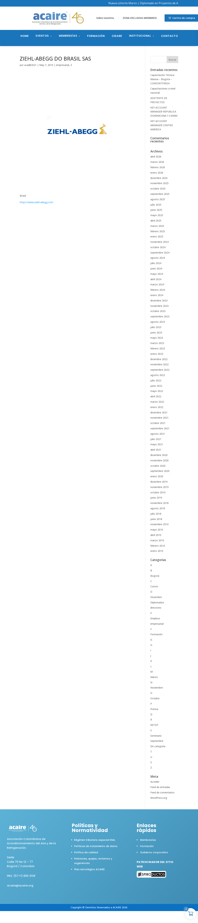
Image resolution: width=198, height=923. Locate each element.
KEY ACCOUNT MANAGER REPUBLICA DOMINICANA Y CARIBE (164, 111)
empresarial (62, 65)
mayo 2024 (156, 273)
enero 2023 (156, 353)
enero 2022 (156, 407)
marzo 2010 (157, 540)
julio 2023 (155, 327)
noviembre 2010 (159, 524)
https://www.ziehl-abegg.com (36, 202)
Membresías (68, 36)
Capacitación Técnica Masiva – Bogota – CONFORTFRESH (162, 79)
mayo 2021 (156, 444)
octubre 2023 (157, 311)
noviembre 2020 (159, 460)
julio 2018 (155, 513)
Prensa (154, 709)
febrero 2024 (157, 289)
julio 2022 (155, 380)
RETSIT (154, 725)
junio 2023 (156, 332)
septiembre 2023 (159, 316)
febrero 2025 (157, 231)
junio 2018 (156, 519)
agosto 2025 (157, 199)
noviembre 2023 (159, 305)
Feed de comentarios (162, 792)
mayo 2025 (156, 215)
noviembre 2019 (159, 487)
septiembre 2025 (159, 194)
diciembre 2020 (159, 455)
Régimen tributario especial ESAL (94, 840)
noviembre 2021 (159, 417)
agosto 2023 (157, 321)
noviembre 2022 (159, 364)
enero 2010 (156, 551)
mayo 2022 (156, 391)
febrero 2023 (157, 348)
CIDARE (117, 36)
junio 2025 (156, 209)
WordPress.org (158, 797)
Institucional (140, 36)
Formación (96, 36)
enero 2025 (156, 236)
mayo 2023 (156, 337)
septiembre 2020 (159, 471)
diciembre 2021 (159, 412)
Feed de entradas (160, 787)
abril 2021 (155, 449)
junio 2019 (156, 497)
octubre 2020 (157, 465)
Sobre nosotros (105, 18)
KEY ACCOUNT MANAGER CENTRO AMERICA (161, 125)
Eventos (42, 36)
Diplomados (157, 602)
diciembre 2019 (159, 481)
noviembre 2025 (159, 183)
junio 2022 (156, 385)
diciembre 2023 (159, 300)
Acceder (154, 781)
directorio (155, 607)
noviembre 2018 (159, 503)
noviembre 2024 (159, 241)
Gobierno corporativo (154, 852)
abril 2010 (155, 535)
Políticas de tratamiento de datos (95, 846)
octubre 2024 (157, 247)
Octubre (155, 698)
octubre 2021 (157, 423)
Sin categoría (157, 746)
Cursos (154, 586)
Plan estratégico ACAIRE (89, 869)
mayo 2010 (156, 529)
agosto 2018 (157, 508)
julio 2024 (155, 263)
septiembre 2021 (159, 428)
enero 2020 (156, 476)
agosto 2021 (157, 433)
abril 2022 (155, 396)
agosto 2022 (157, 375)
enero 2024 (156, 295)
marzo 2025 (157, 226)
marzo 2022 (157, 401)
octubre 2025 (157, 188)
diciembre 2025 (159, 178)
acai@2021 (30, 65)
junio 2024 (156, 268)
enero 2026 (156, 172)
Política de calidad (86, 852)
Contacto (169, 36)
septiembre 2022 (159, 369)
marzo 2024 (157, 284)
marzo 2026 (157, 162)
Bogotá (154, 575)
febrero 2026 (157, 167)
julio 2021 (155, 439)
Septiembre (156, 741)
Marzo (154, 677)
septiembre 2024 (159, 252)
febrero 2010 (157, 545)
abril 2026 (155, 156)
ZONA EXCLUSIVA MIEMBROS (140, 18)
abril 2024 (155, 279)
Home (24, 36)
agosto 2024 (157, 257)
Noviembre (156, 687)
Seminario (156, 735)
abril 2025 (155, 220)
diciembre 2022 (159, 359)
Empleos (155, 618)
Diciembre (156, 597)
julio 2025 (155, 204)
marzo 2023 (157, 343)
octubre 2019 (157, 492)
